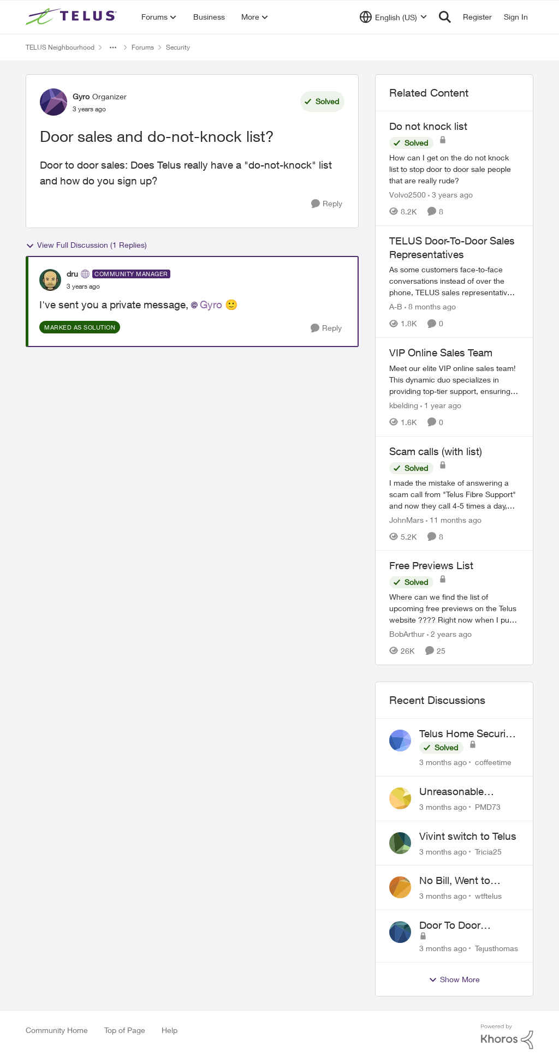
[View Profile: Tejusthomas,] (400, 932)
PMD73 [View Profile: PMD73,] (488, 806)
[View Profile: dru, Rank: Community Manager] (50, 280)
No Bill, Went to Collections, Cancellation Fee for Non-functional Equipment (465, 880)
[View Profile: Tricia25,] (400, 843)
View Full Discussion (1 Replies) (86, 245)
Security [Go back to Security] (178, 47)
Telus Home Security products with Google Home (469, 733)
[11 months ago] (453, 519)
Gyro (211, 304)
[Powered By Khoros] (507, 1036)
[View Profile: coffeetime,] (400, 740)
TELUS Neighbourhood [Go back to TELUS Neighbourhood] (60, 47)
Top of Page (124, 1030)
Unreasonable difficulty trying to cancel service (459, 791)
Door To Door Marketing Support (462, 925)
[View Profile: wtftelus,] (400, 887)
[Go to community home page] (73, 17)
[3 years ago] (450, 194)
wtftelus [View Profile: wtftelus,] (488, 895)
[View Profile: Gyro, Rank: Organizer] (53, 102)
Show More (454, 979)
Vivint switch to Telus (467, 836)
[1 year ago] (440, 405)
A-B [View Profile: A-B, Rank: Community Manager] (395, 306)
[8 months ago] (430, 306)
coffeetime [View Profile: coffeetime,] (493, 762)
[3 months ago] (443, 762)
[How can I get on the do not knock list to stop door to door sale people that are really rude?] (454, 169)
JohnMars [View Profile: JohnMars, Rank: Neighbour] (406, 519)
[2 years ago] (449, 634)
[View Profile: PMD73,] (400, 798)
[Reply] (326, 203)
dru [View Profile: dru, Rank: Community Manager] (72, 273)
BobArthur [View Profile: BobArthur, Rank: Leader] (407, 633)
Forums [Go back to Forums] (143, 47)
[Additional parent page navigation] (113, 47)
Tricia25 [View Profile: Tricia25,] (488, 851)
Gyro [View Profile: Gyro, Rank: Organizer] (81, 96)
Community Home (57, 1030)
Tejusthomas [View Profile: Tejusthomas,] (496, 948)
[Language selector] (393, 17)
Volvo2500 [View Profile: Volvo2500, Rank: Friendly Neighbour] (407, 194)
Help (169, 1030)
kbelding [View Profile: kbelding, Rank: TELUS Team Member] (403, 405)
